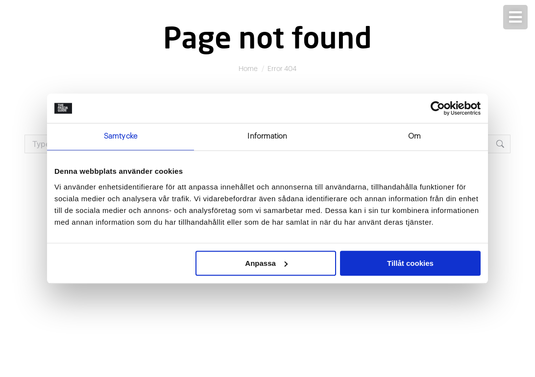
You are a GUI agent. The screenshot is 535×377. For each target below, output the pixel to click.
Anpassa (266, 263)
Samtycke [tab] (120, 136)
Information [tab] (267, 136)
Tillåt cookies (410, 263)
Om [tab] (414, 136)
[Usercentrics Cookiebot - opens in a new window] (438, 108)
